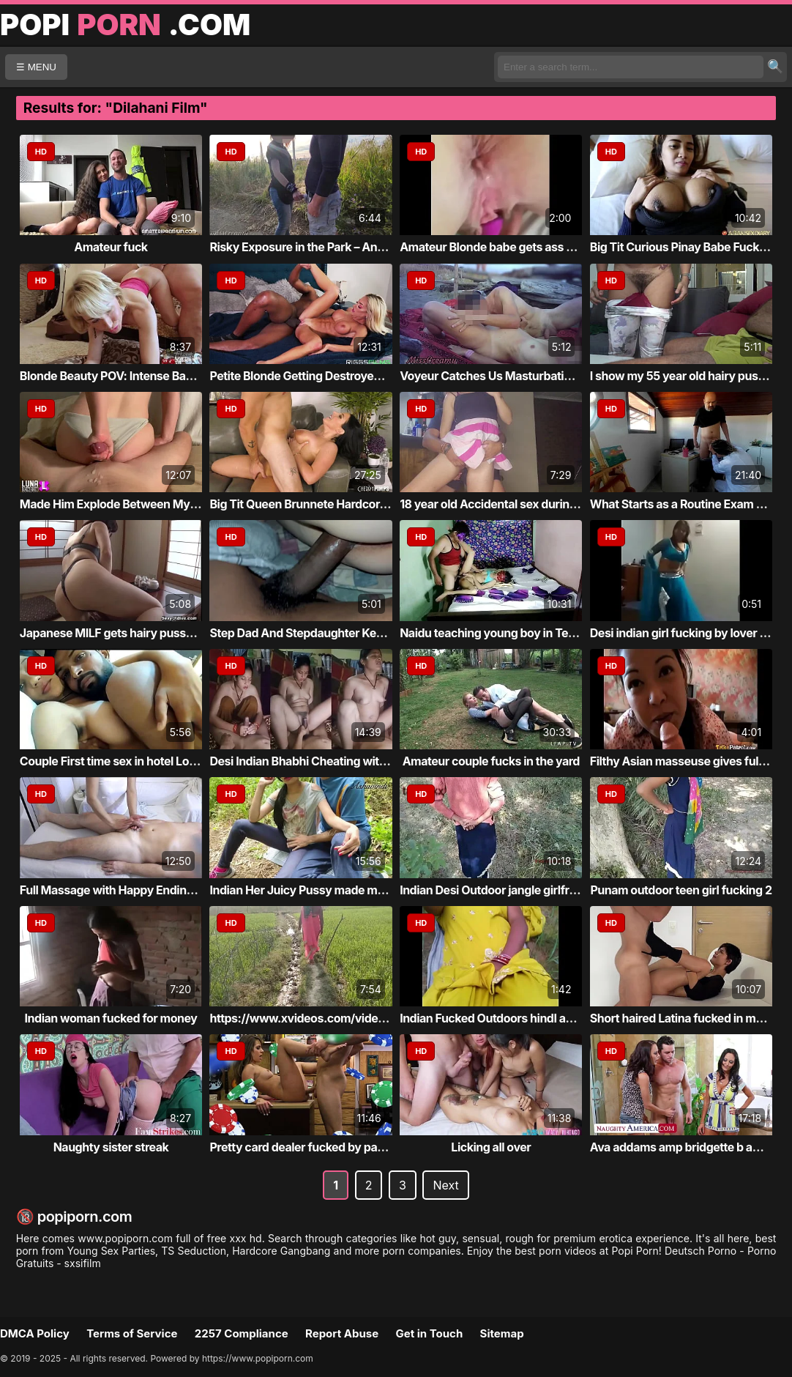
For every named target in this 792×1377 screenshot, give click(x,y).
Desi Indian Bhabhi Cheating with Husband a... (333, 761)
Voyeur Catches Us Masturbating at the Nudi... (524, 375)
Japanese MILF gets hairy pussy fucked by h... (144, 633)
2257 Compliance (241, 1333)
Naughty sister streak (111, 1147)
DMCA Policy (35, 1333)
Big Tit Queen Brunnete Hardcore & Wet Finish (332, 504)
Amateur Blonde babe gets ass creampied (512, 247)
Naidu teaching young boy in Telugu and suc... (523, 633)
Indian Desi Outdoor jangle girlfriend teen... (515, 890)
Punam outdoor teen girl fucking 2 (681, 890)
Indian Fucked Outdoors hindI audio (494, 1018)
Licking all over (491, 1147)
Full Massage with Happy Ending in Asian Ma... (144, 890)
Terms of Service (131, 1333)
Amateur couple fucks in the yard (491, 761)
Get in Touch (429, 1333)
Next (445, 1185)
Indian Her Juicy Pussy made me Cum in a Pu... (334, 890)
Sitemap (502, 1333)
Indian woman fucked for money (111, 1018)
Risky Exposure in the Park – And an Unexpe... (331, 247)
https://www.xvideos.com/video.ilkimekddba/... (338, 1018)
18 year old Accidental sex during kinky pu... (517, 504)
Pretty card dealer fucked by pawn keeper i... (329, 1147)
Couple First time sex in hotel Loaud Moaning (139, 761)
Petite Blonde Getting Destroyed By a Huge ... (329, 375)
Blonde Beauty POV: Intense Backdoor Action (140, 375)
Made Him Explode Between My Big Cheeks (136, 504)
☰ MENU (36, 67)
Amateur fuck (110, 247)
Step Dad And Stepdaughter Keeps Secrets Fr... (335, 633)
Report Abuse (341, 1333)
